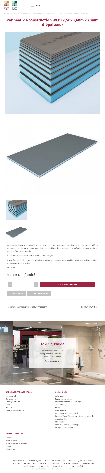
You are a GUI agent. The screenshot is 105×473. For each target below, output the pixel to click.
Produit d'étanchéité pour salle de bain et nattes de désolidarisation (74, 417)
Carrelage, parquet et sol (19, 392)
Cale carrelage (60, 410)
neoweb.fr (69, 469)
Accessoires (61, 392)
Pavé (8, 404)
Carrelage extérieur (13, 402)
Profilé (57, 407)
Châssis (8, 438)
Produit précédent (37, 307)
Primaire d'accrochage (63, 399)
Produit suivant (89, 307)
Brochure (16, 293)
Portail (8, 446)
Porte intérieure (11, 449)
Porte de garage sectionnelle (16, 443)
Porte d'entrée (11, 440)
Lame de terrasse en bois (15, 410)
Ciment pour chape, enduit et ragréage (69, 402)
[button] (67, 284)
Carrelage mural (12, 399)
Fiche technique (39, 293)
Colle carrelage (60, 396)
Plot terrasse (59, 422)
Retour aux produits (17, 307)
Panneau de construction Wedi (66, 413)
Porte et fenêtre (14, 433)
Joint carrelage (60, 404)
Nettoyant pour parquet (64, 427)
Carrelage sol (11, 396)
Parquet (9, 407)
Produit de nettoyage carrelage (66, 425)
